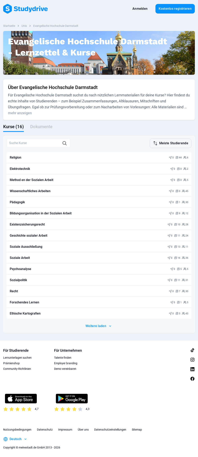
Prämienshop (11, 362)
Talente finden (62, 357)
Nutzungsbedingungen (17, 429)
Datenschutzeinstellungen (110, 429)
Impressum (65, 429)
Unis (24, 25)
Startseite (9, 25)
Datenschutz (45, 429)
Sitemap (137, 429)
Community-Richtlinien (17, 368)
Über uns (83, 429)
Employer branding (65, 362)
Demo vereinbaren (65, 368)
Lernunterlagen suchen (17, 357)
